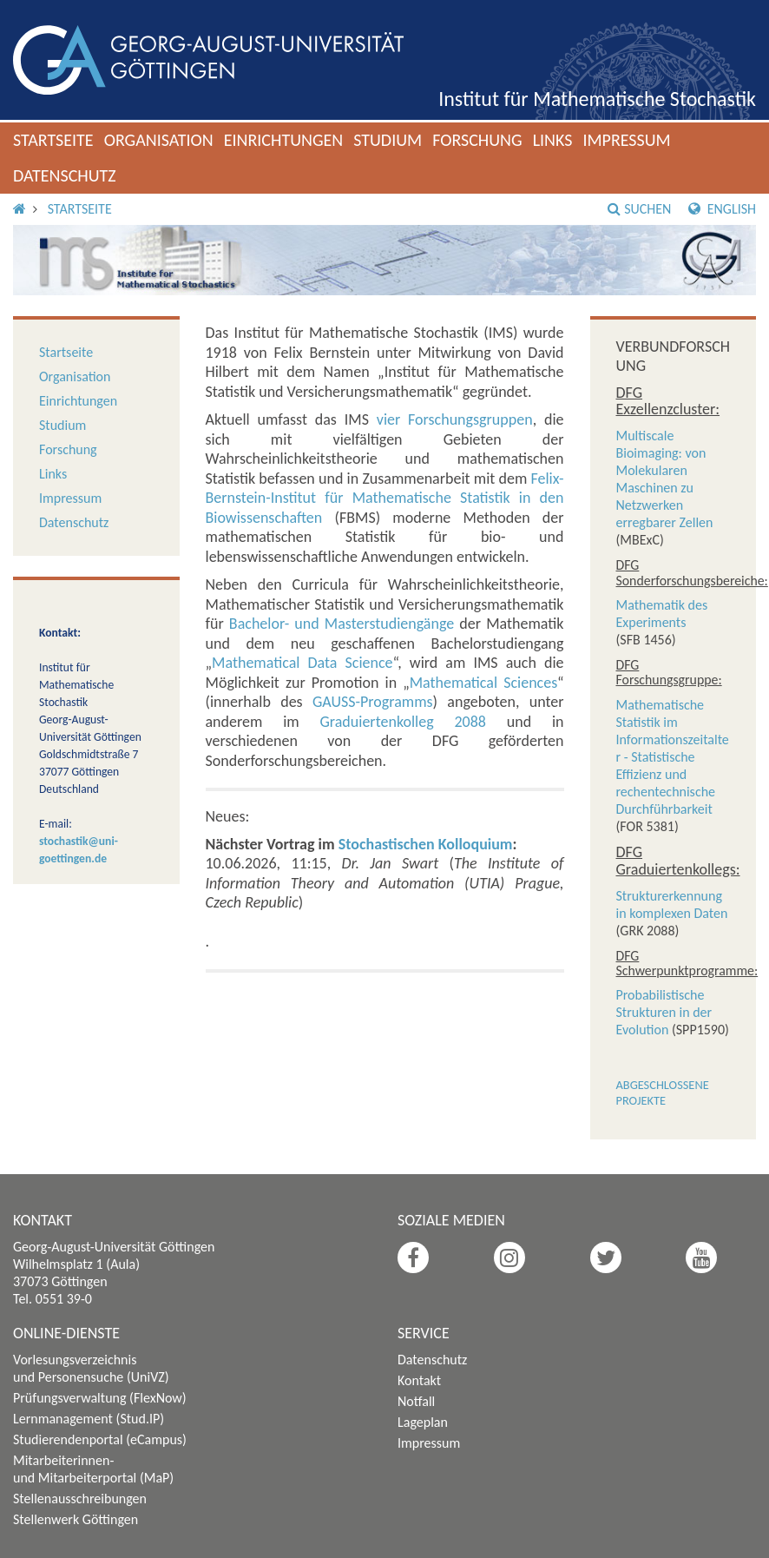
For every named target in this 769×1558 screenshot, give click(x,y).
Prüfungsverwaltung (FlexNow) (100, 1398)
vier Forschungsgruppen (455, 419)
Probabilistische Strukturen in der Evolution (664, 1012)
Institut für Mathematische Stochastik (597, 98)
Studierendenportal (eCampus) (100, 1439)
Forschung (477, 139)
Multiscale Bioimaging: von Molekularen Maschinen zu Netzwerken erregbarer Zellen (664, 479)
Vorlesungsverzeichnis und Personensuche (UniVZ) (91, 1368)
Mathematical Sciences (483, 682)
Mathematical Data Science (302, 662)
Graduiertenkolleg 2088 (402, 721)
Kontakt (419, 1380)
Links (553, 139)
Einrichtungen (284, 139)
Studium (387, 139)
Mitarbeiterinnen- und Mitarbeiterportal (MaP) (93, 1469)
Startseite (53, 139)
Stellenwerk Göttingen (75, 1519)
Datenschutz (64, 175)
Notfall (416, 1401)
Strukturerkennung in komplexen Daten (672, 904)
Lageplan (423, 1422)
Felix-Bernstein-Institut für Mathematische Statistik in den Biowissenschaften (385, 498)
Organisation (159, 139)
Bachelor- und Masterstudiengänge (341, 623)
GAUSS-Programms (372, 701)
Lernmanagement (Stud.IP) (88, 1418)
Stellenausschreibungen (80, 1498)
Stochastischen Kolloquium (425, 844)
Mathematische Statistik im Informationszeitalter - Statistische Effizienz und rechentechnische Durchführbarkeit (672, 756)
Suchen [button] (639, 209)
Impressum (626, 139)
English (722, 209)
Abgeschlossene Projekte (662, 1092)
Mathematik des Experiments (662, 613)
